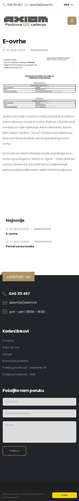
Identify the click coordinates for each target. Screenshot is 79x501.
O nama (8, 341)
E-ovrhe (12, 234)
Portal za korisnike (20, 246)
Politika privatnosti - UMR (19, 374)
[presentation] (35, 467)
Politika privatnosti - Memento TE (24, 368)
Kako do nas (11, 347)
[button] (68, 5)
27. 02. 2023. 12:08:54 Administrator (29, 242)
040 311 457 (19, 293)
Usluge (7, 354)
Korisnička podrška (15, 361)
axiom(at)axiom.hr (41, 5)
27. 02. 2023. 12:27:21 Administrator (28, 229)
